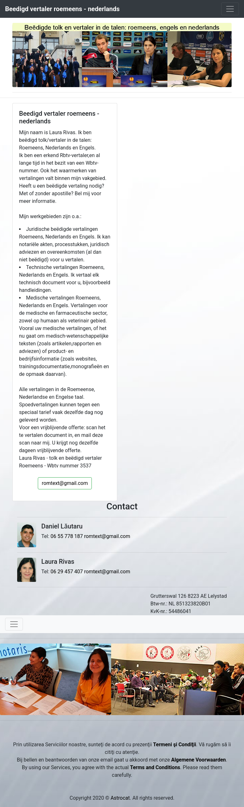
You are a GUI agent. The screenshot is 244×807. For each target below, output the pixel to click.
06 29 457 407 (67, 572)
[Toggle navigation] (230, 9)
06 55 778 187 (67, 536)
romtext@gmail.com (65, 483)
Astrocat (120, 798)
